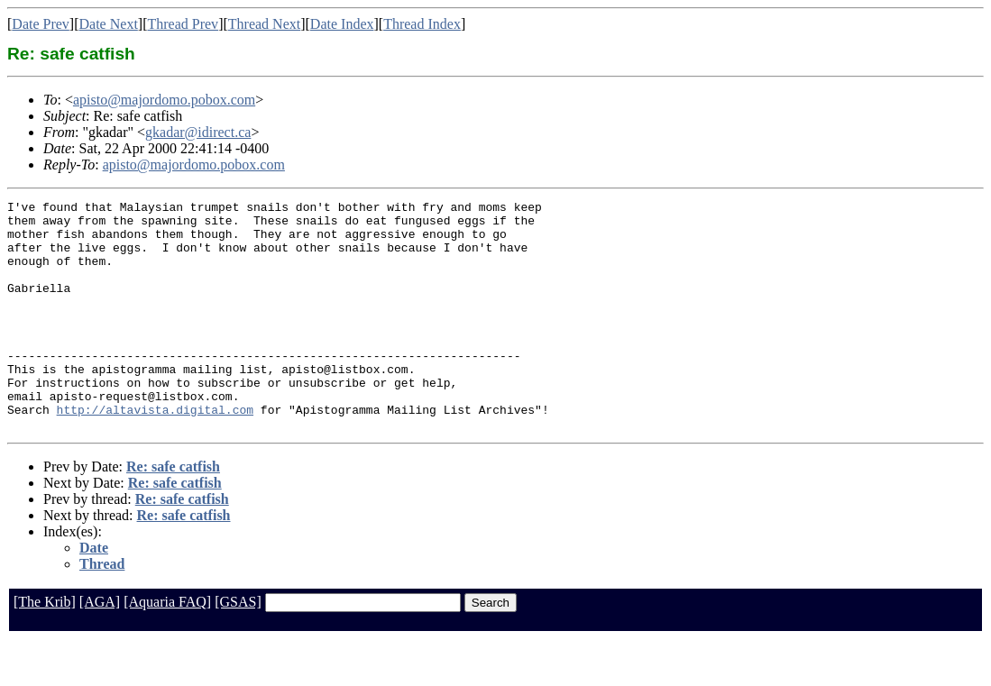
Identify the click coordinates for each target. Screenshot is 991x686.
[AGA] (99, 647)
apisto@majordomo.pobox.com (164, 99)
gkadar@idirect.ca (198, 132)
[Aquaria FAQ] (167, 647)
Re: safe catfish (173, 512)
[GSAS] (238, 647)
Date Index (342, 24)
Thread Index (422, 24)
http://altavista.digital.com (155, 452)
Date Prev (40, 24)
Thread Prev (182, 24)
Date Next (108, 24)
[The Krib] (45, 647)
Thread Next (264, 24)
